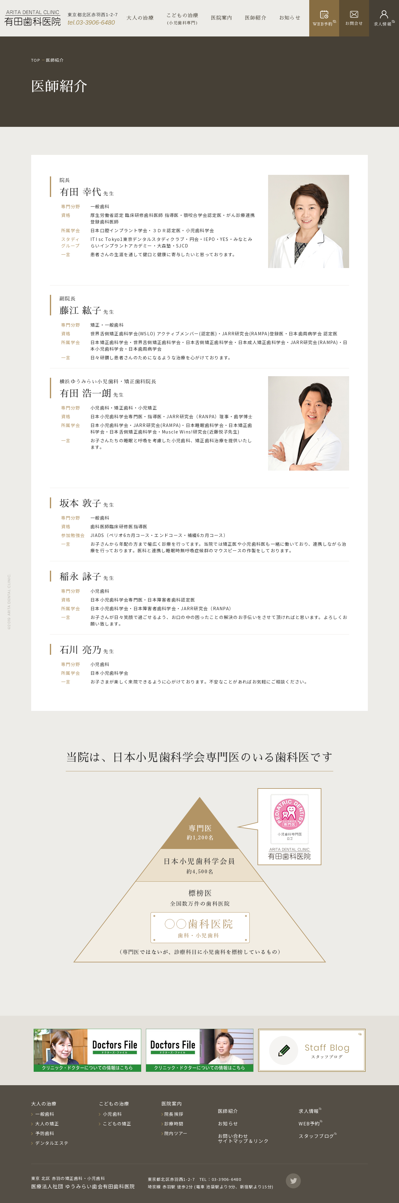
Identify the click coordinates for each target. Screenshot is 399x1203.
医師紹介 (256, 18)
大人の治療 (140, 18)
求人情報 (309, 1111)
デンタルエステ (51, 1143)
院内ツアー (176, 1133)
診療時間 (173, 1123)
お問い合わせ (233, 1136)
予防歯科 (44, 1133)
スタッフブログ (317, 1136)
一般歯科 (44, 1114)
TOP (35, 60)
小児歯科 (112, 1114)
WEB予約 (310, 1123)
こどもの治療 (114, 1103)
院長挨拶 (173, 1114)
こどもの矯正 (117, 1123)
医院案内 (222, 18)
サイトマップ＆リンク (243, 1141)
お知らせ (289, 18)
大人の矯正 (46, 1123)
